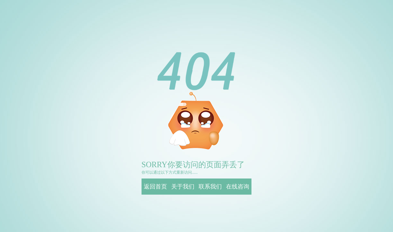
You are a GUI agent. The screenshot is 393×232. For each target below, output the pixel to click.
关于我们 (182, 186)
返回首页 (155, 186)
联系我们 (210, 186)
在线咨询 (237, 186)
